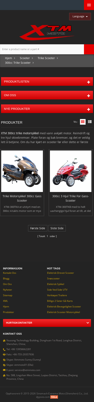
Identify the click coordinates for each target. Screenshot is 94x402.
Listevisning (90, 122)
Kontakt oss (9, 273)
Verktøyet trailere (57, 295)
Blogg (6, 278)
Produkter (8, 312)
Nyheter (7, 289)
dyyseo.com (43, 397)
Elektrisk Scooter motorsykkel (63, 312)
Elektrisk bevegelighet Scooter (64, 306)
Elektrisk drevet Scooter (60, 273)
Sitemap (7, 295)
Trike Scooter (46, 58)
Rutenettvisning (83, 122)
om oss (7, 284)
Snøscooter (53, 278)
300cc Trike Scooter (18, 63)
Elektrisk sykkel (55, 284)
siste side (57, 228)
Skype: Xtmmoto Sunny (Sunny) (23, 359)
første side (37, 228)
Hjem (8, 58)
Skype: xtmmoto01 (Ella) (19, 365)
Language (78, 16)
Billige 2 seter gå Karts (60, 301)
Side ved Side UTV (57, 289)
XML (5, 301)
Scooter (25, 58)
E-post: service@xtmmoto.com (23, 370)
